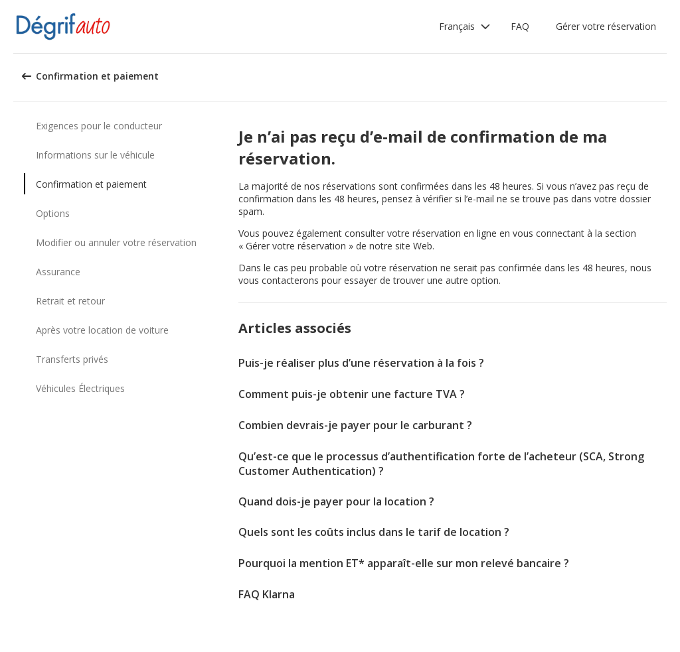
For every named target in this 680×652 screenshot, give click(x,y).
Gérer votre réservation (606, 26)
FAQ (520, 26)
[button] (465, 26)
